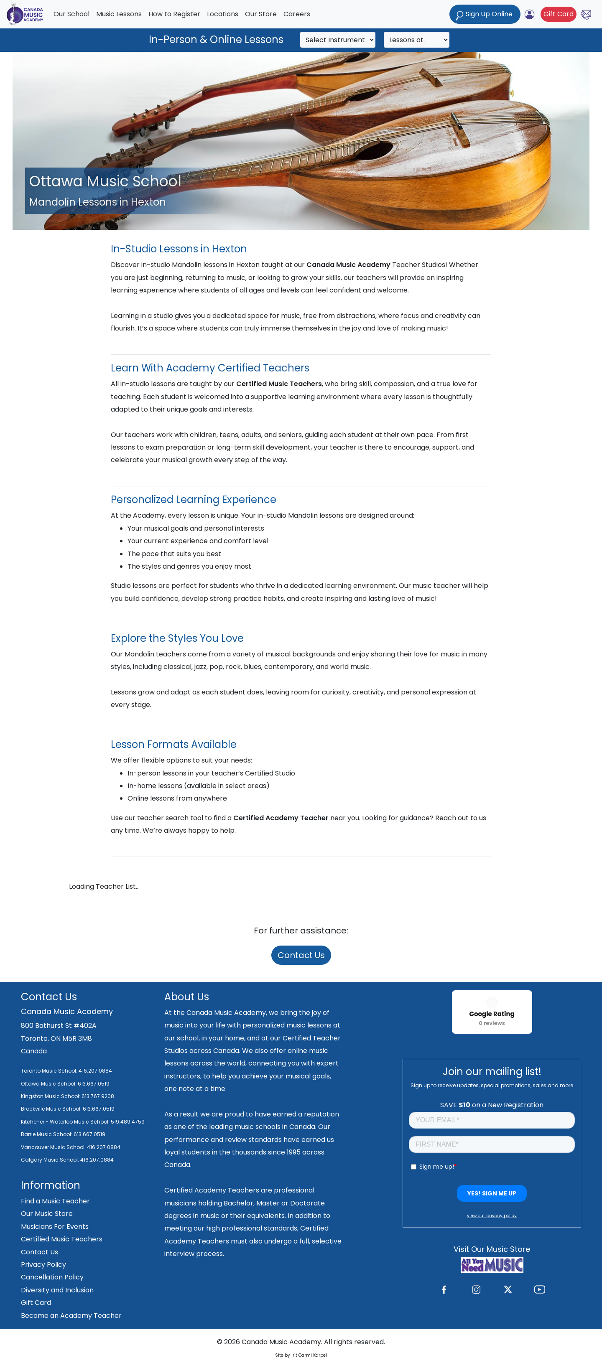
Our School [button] (71, 14)
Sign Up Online (485, 14)
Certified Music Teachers (61, 1239)
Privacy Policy (43, 1264)
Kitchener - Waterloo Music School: (66, 1121)
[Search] (337, 40)
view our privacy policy (492, 1216)
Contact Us (301, 955)
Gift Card (558, 14)
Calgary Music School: (50, 1159)
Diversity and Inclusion (57, 1290)
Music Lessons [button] (119, 14)
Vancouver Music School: (54, 1147)
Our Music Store (47, 1213)
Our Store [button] (261, 14)
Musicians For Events (55, 1226)
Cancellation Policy (52, 1277)
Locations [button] (222, 14)
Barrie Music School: (47, 1134)
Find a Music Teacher (55, 1201)
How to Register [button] (174, 14)
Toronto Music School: (49, 1070)
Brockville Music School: (51, 1108)
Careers (296, 14)
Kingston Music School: (50, 1096)
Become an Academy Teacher (71, 1315)
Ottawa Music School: (49, 1083)
